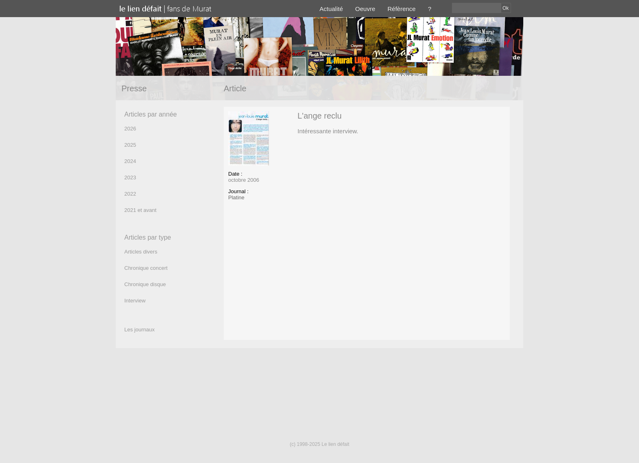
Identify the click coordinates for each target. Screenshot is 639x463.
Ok (505, 8)
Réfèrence (402, 8)
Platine (236, 197)
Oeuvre (365, 8)
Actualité (331, 8)
